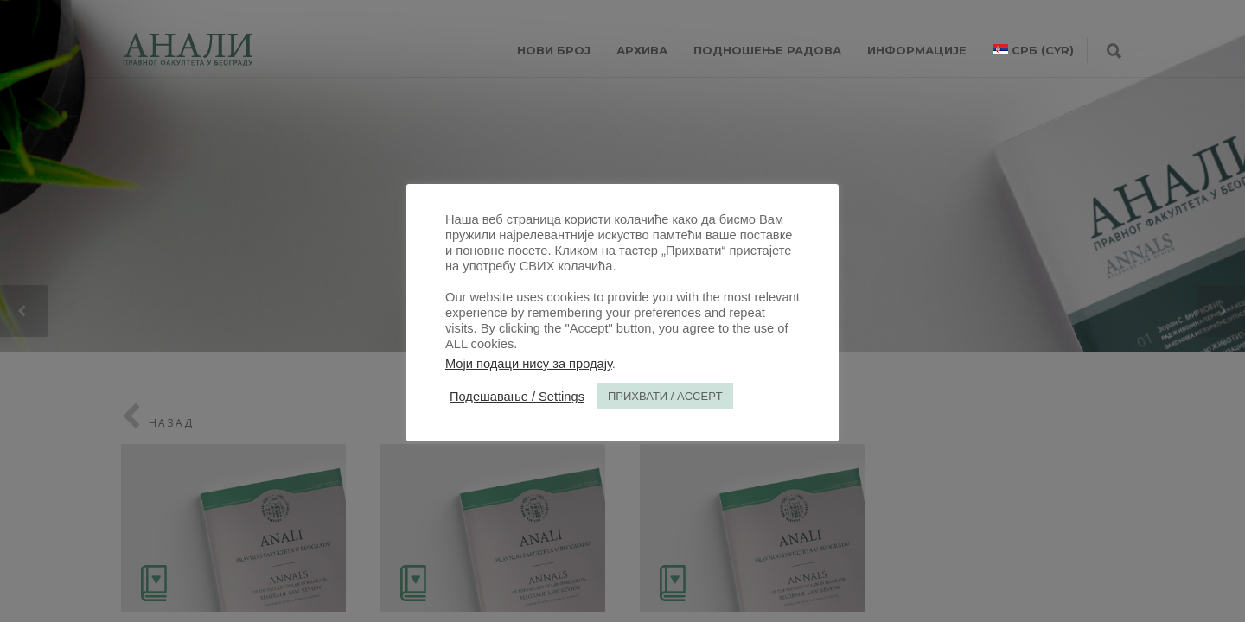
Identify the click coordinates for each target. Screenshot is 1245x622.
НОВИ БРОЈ (554, 50)
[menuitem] (1033, 50)
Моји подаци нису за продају (528, 364)
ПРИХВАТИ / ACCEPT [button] (665, 396)
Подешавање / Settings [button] (517, 396)
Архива (641, 50)
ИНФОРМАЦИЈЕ (917, 50)
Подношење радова (767, 50)
